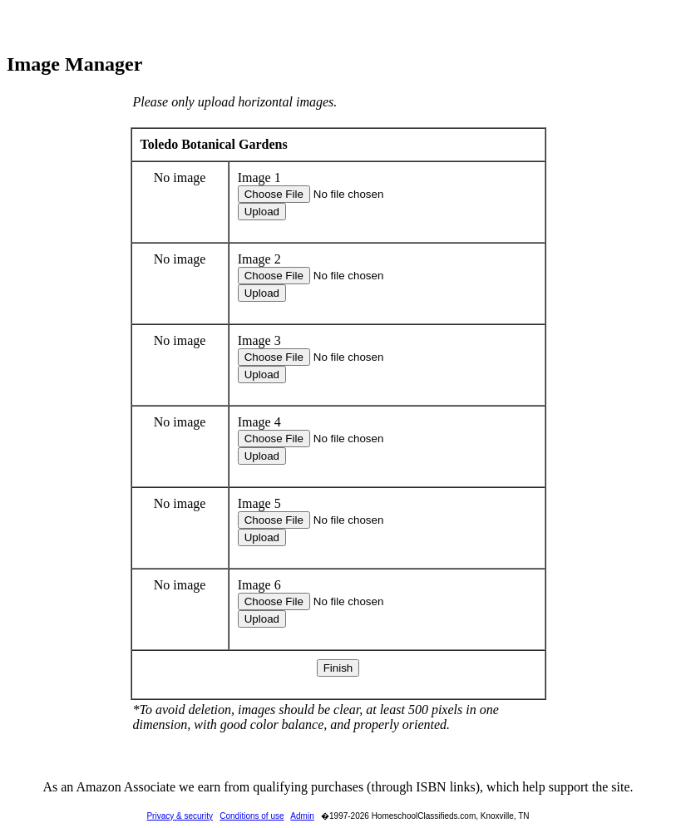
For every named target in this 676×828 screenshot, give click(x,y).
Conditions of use (252, 816)
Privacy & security (179, 816)
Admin (301, 816)
